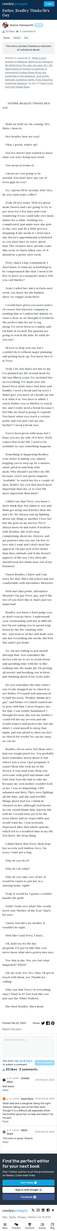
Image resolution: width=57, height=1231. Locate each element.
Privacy (22, 1217)
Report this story (12, 1029)
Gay (26, 38)
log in (29, 1060)
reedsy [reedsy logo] (15, 4)
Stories (42, 1228)
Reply (6, 1090)
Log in (49, 4)
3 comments (26, 31)
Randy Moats (27, 1098)
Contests (29, 1228)
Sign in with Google (28, 1189)
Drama (6, 38)
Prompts (16, 1228)
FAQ (4, 1217)
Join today (28, 1182)
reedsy (15, 1210)
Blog (52, 1228)
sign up (18, 1060)
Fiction (17, 38)
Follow (39, 25)
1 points (13, 1078)
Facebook (28, 1197)
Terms (12, 1217)
